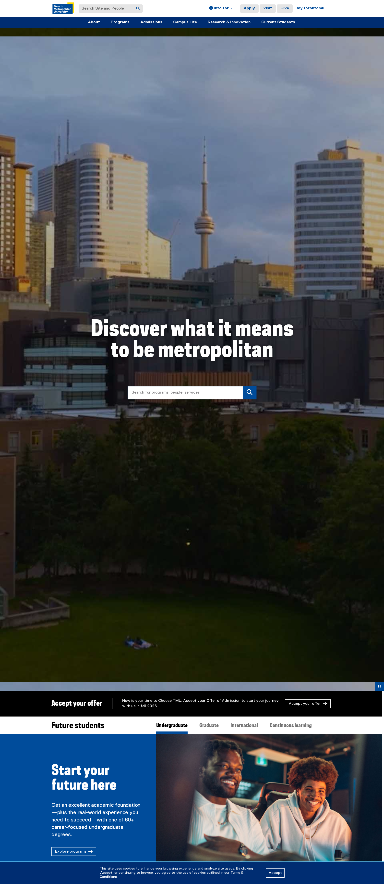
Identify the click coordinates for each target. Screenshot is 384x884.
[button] (220, 8)
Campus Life (185, 22)
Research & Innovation (229, 22)
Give (284, 8)
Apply (249, 8)
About (94, 22)
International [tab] (244, 725)
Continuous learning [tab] (291, 725)
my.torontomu (310, 8)
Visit (267, 8)
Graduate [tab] (209, 725)
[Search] (138, 8)
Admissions (151, 22)
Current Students (278, 22)
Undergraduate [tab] (172, 725)
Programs (120, 22)
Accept (275, 873)
